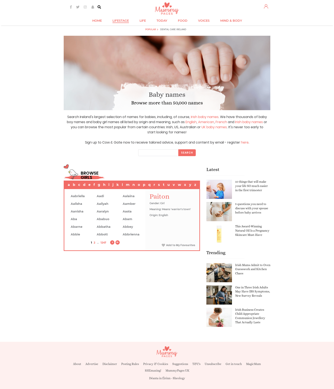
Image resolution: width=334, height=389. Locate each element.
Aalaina (129, 196)
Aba (74, 219)
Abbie (75, 234)
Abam (127, 219)
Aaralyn (103, 211)
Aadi (100, 196)
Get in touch (234, 364)
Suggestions (180, 364)
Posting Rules (130, 364)
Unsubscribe (213, 364)
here (245, 142)
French (221, 122)
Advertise (91, 364)
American (206, 122)
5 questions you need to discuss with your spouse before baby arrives (251, 208)
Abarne (76, 227)
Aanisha (77, 211)
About (77, 364)
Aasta (127, 211)
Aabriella (78, 196)
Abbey (128, 227)
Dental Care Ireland (173, 29)
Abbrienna (131, 234)
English (191, 122)
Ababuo (103, 219)
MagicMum (253, 364)
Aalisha (76, 204)
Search (187, 152)
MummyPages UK (177, 370)
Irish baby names (205, 116)
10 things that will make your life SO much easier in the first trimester (251, 186)
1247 (103, 242)
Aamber (129, 204)
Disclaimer (109, 364)
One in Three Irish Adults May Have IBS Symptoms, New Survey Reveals (252, 291)
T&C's (196, 364)
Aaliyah (102, 204)
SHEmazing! (153, 370)
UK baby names (214, 127)
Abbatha (104, 227)
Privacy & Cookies (155, 364)
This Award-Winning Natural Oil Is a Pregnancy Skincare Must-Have (252, 230)
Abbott (102, 234)
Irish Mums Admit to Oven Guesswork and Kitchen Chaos (252, 269)
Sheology (179, 378)
